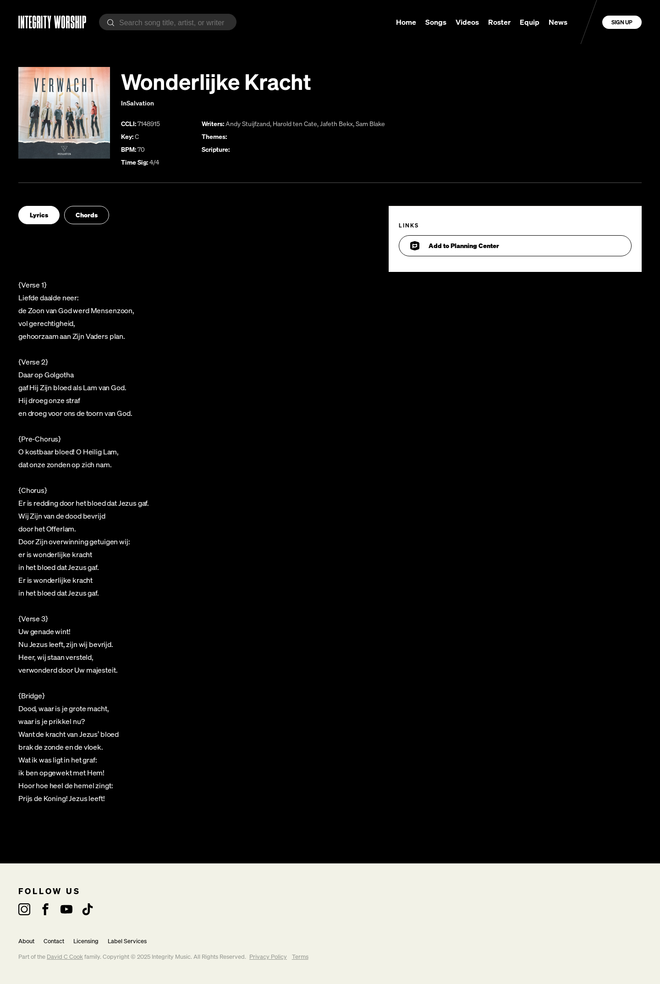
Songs (435, 22)
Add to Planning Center (454, 245)
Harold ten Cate (295, 123)
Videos (467, 22)
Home (406, 22)
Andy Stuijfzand (248, 123)
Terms (300, 957)
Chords (87, 214)
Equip (529, 22)
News (558, 22)
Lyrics (39, 214)
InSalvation (137, 103)
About (26, 941)
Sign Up (621, 22)
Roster (499, 22)
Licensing (86, 941)
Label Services (127, 941)
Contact (54, 941)
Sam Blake (370, 123)
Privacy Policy (268, 957)
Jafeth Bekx (336, 123)
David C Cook (65, 957)
